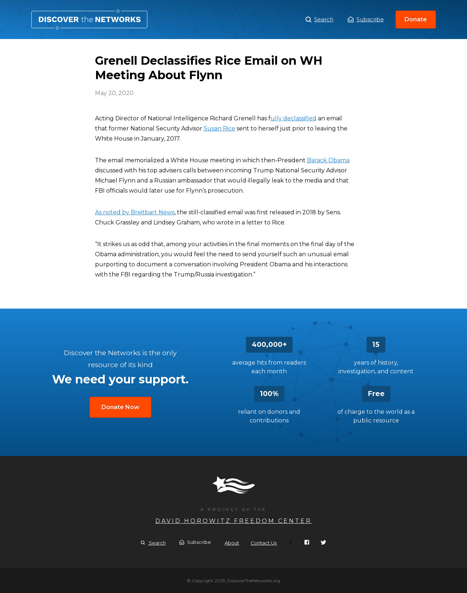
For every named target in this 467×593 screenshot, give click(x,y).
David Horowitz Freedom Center (233, 520)
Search (319, 19)
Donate (416, 19)
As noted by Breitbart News (134, 212)
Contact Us (264, 543)
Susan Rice (219, 128)
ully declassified (293, 118)
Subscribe (366, 19)
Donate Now (120, 407)
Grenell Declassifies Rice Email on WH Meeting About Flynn (89, 19)
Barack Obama (328, 160)
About (232, 543)
